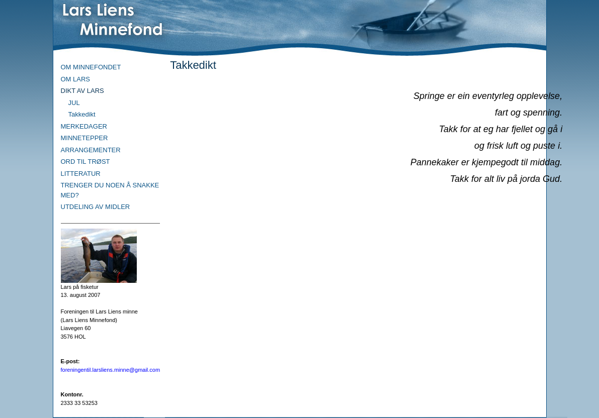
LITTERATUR (81, 173)
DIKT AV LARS (82, 90)
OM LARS (76, 79)
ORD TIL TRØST (85, 161)
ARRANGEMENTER (91, 150)
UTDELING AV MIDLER (95, 207)
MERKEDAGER (84, 126)
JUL (74, 103)
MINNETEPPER (84, 138)
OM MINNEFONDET (91, 67)
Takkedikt (82, 114)
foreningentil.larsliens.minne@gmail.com (110, 370)
